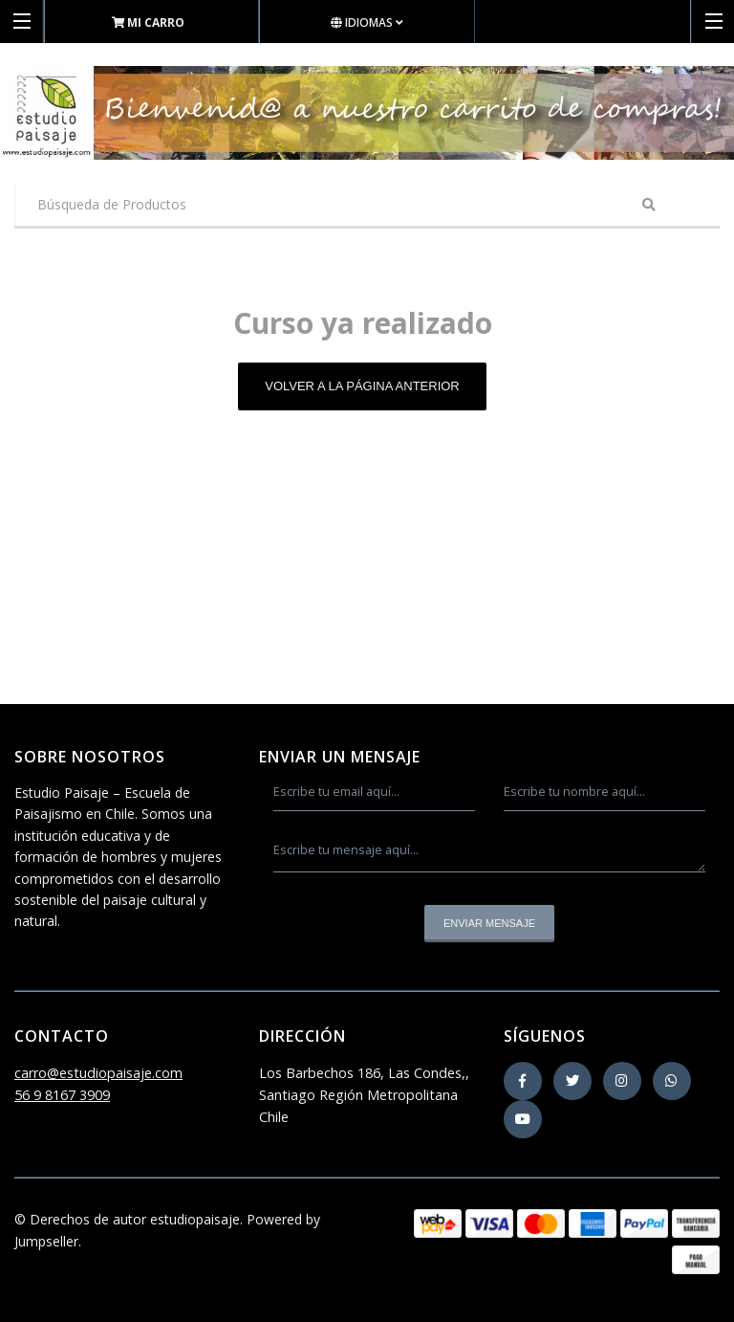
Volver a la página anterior (362, 386)
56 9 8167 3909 (62, 1095)
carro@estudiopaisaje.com (98, 1073)
